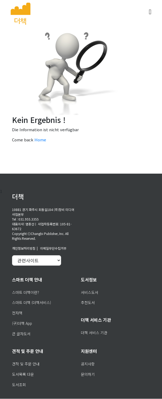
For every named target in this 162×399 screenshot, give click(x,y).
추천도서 (88, 302)
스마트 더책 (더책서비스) (31, 302)
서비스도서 (89, 292)
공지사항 (88, 363)
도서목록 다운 (23, 374)
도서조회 (19, 384)
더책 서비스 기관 (94, 332)
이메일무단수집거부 (53, 248)
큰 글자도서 (21, 333)
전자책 (17, 313)
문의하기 (88, 374)
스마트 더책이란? (25, 292)
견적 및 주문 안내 (25, 363)
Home (40, 139)
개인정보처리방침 (23, 248)
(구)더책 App (22, 323)
